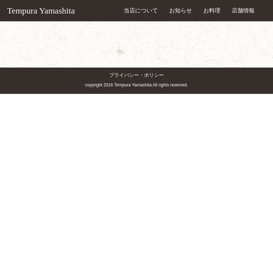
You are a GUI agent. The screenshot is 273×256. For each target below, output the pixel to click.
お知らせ (180, 10)
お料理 (211, 10)
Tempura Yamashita (41, 10)
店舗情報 (243, 10)
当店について (141, 10)
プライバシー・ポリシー (136, 75)
